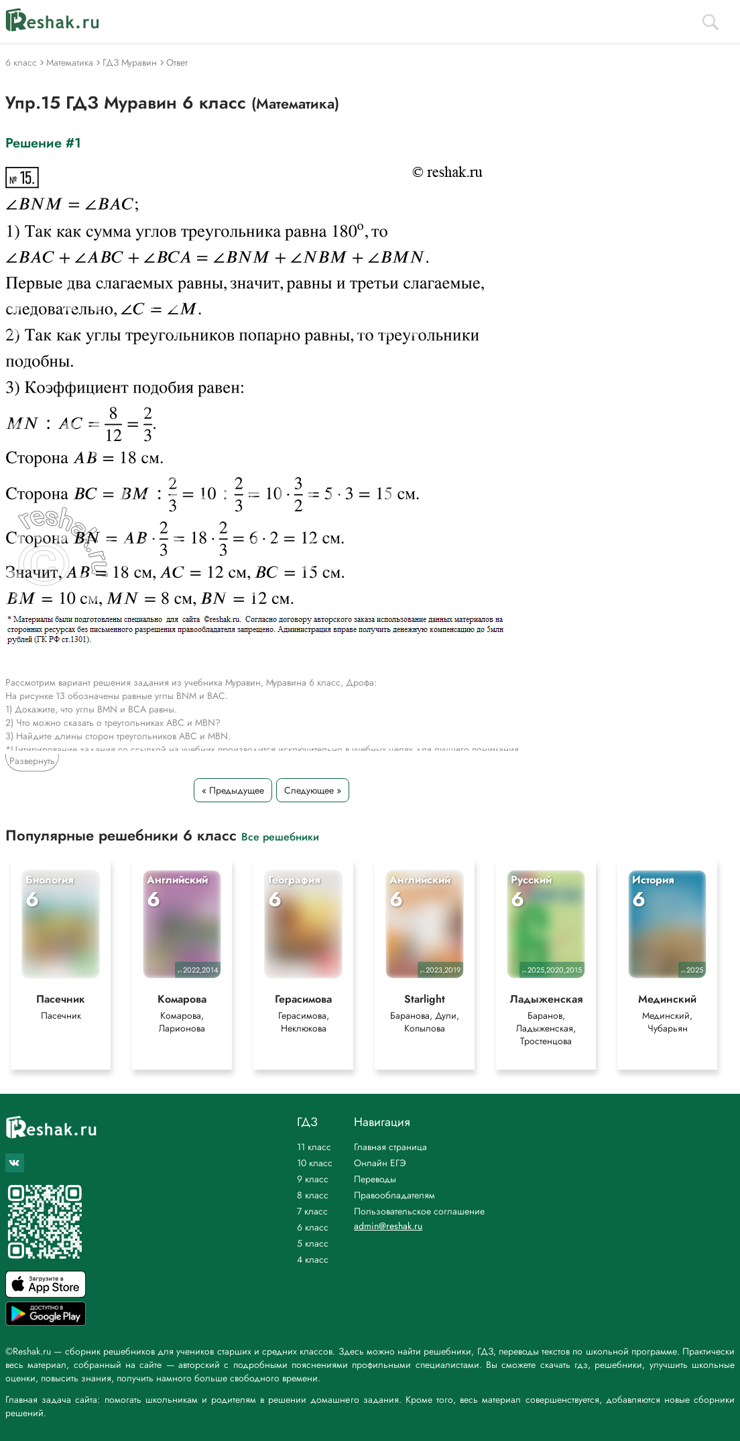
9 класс (312, 1179)
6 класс (312, 1227)
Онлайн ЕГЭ (380, 1163)
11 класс (314, 1146)
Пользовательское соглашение (419, 1211)
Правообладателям (394, 1195)
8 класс (312, 1195)
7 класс (312, 1211)
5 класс (312, 1243)
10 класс (314, 1163)
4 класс (312, 1259)
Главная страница (390, 1146)
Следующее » (312, 790)
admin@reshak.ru (388, 1226)
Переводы (375, 1179)
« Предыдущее (233, 790)
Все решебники (280, 836)
